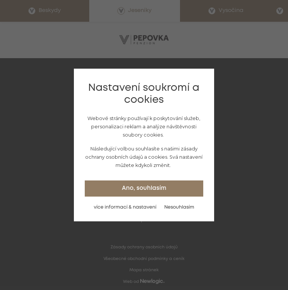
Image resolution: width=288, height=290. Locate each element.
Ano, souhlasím (144, 188)
